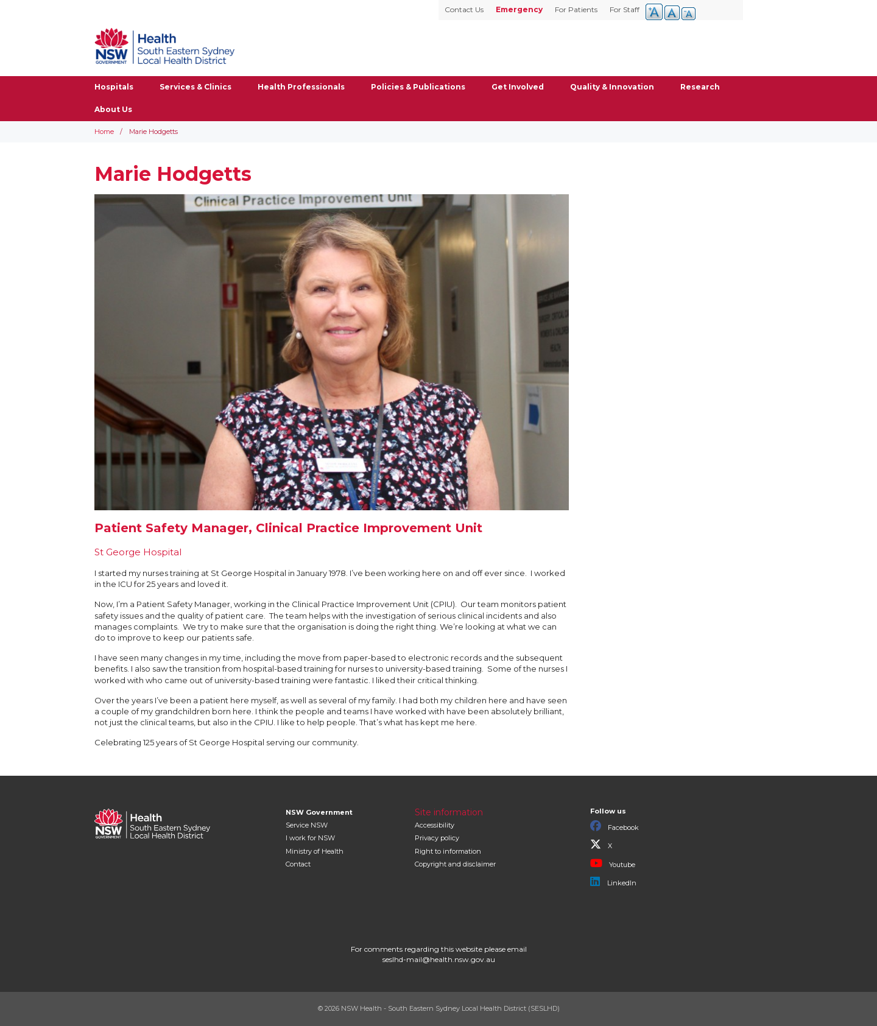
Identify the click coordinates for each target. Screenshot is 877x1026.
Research (700, 86)
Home (104, 131)
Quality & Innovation (612, 86)
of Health (314, 851)
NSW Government (319, 812)
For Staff (624, 9)
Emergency (519, 9)
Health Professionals (301, 86)
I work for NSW (310, 838)
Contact (298, 864)
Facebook (614, 826)
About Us (113, 109)
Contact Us (464, 9)
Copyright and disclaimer (455, 864)
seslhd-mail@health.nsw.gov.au (438, 959)
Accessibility (434, 825)
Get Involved (517, 86)
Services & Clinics (195, 86)
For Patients (576, 9)
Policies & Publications (418, 86)
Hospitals (113, 86)
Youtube (612, 863)
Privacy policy (437, 838)
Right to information (448, 851)
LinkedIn (613, 881)
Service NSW (307, 825)
